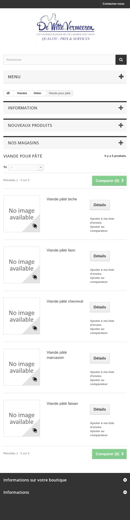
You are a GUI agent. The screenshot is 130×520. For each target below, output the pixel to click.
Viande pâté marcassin (57, 355)
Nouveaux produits (30, 125)
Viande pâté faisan (62, 403)
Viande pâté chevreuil (65, 301)
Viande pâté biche (62, 199)
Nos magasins (23, 142)
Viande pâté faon (61, 250)
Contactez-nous (114, 3)
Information (22, 107)
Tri (5, 167)
